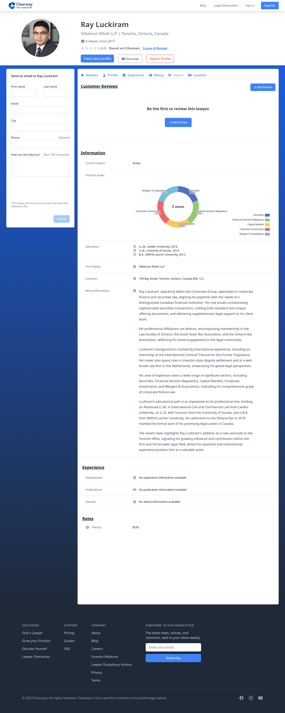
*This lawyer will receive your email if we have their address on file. (39, 205)
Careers (97, 649)
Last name (50, 86)
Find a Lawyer (32, 633)
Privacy (96, 672)
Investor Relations (104, 656)
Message (130, 59)
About (95, 633)
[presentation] (41, 189)
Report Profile (160, 59)
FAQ (67, 649)
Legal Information (226, 5)
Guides (69, 641)
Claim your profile (97, 58)
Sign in (250, 5)
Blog (203, 5)
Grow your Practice (36, 641)
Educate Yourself (34, 649)
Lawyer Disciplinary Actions (111, 664)
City (13, 120)
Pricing (69, 633)
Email (14, 103)
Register (269, 5)
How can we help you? (25, 154)
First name (18, 86)
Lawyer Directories (36, 656)
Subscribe (173, 658)
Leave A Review (155, 48)
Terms (96, 680)
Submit (61, 219)
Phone (15, 137)
